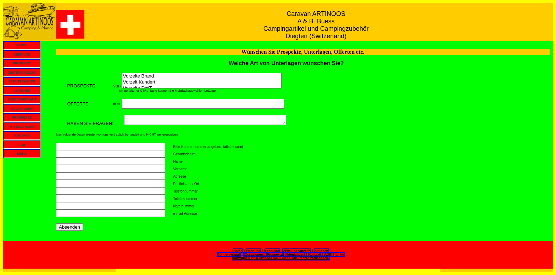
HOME (22, 45)
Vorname (180, 169)
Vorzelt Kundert (201, 82)
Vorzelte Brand (201, 76)
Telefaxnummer (185, 199)
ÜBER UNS (21, 54)
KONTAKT (21, 135)
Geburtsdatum (184, 154)
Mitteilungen (294, 254)
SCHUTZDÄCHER (22, 81)
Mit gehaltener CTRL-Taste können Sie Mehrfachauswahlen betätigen (136, 90)
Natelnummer (183, 206)
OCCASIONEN (22, 108)
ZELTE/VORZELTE (22, 72)
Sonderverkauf (229, 254)
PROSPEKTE (22, 117)
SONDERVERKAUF (22, 99)
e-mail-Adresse (185, 214)
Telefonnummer (185, 191)
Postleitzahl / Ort (186, 184)
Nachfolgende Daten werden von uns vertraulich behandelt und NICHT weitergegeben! (117, 134)
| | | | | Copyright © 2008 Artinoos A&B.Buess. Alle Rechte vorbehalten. (288, 256)
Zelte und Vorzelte (296, 251)
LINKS (22, 153)
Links (339, 254)
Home (237, 251)
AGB (22, 145)
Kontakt (314, 254)
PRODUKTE (22, 63)
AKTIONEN (21, 90)
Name (178, 162)
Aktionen (321, 251)
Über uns (253, 251)
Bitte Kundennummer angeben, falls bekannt (208, 147)
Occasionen (254, 254)
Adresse (179, 176)
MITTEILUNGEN (22, 126)
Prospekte (275, 254)
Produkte (272, 251)
